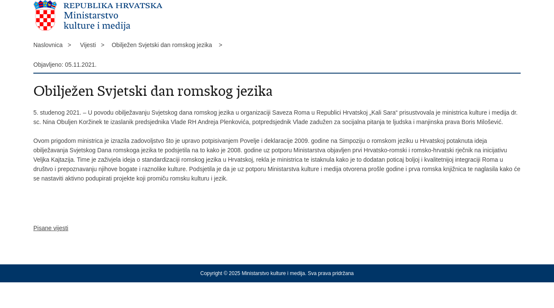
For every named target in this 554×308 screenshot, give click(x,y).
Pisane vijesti (50, 228)
